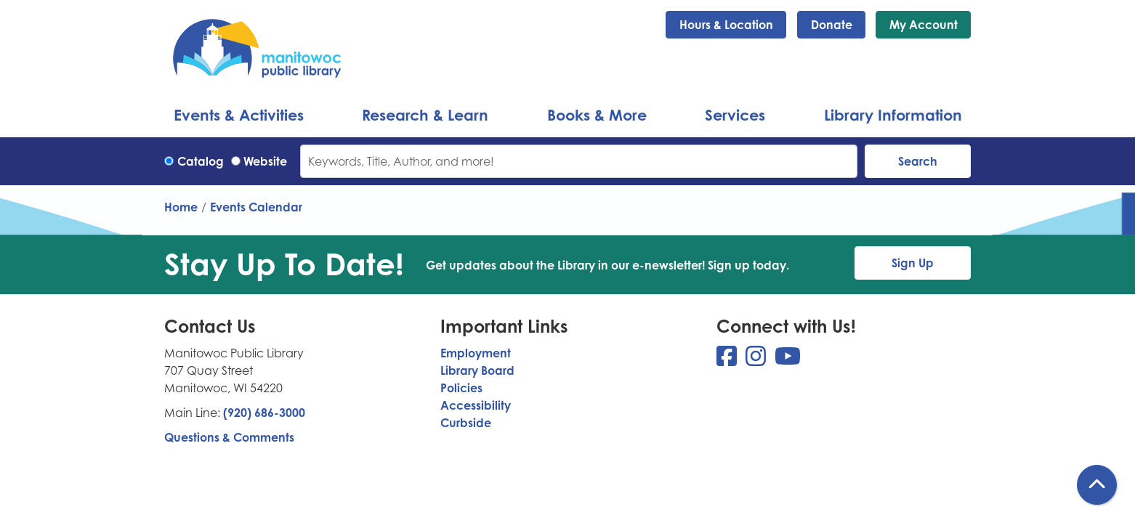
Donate (831, 24)
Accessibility (475, 405)
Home (181, 207)
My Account (923, 24)
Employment (475, 353)
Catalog (200, 161)
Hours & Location (726, 24)
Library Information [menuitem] (893, 114)
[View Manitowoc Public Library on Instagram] (757, 360)
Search (917, 161)
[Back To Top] (1097, 485)
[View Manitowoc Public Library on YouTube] (788, 360)
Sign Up (913, 263)
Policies (461, 388)
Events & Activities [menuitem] (239, 114)
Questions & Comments (229, 437)
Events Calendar (256, 207)
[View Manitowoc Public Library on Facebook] (728, 360)
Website (265, 161)
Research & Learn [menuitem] (425, 114)
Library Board (477, 370)
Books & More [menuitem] (597, 114)
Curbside (465, 422)
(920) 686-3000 (264, 412)
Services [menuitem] (735, 114)
